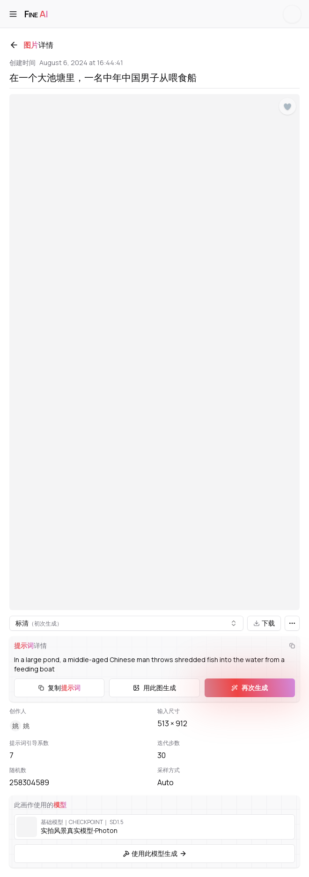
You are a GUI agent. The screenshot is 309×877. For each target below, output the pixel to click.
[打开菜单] (13, 14)
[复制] (292, 646)
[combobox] (126, 623)
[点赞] (287, 106)
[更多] (292, 623)
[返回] (14, 44)
